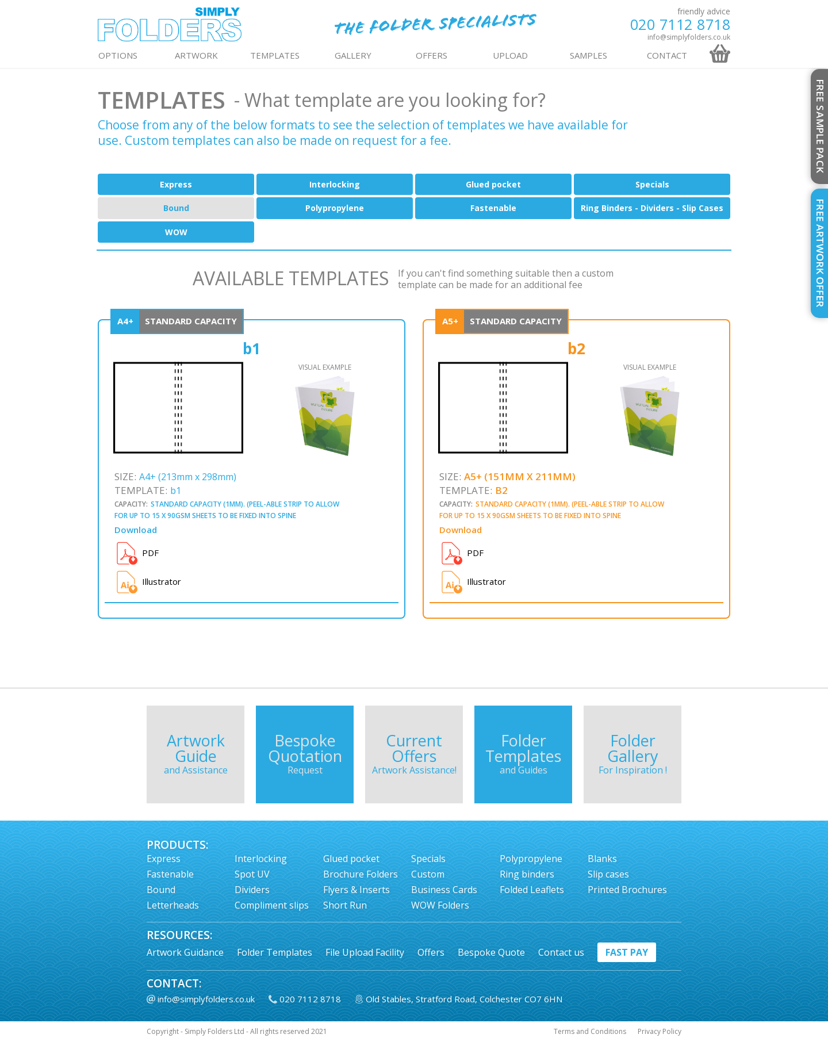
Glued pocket (493, 184)
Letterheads (173, 905)
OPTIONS (117, 55)
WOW (176, 232)
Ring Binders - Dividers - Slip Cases (652, 207)
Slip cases (608, 874)
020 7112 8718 (680, 24)
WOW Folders (440, 905)
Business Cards (444, 889)
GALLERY (353, 55)
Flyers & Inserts (356, 889)
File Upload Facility (364, 952)
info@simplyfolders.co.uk (688, 37)
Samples (588, 55)
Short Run (345, 905)
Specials (652, 184)
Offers (430, 952)
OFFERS (431, 55)
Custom (427, 874)
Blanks (602, 858)
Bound (176, 207)
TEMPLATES (275, 55)
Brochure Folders (360, 874)
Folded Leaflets (532, 889)
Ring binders (527, 874)
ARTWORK (196, 55)
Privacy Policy (659, 1031)
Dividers (252, 889)
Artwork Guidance (185, 952)
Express (176, 184)
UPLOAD (510, 55)
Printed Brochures (627, 889)
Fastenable (493, 207)
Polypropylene (334, 207)
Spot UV (252, 874)
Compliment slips (272, 905)
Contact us (561, 952)
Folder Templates (274, 952)
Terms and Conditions (590, 1031)
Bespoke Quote (491, 952)
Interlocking (334, 184)
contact (667, 55)
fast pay (626, 952)
